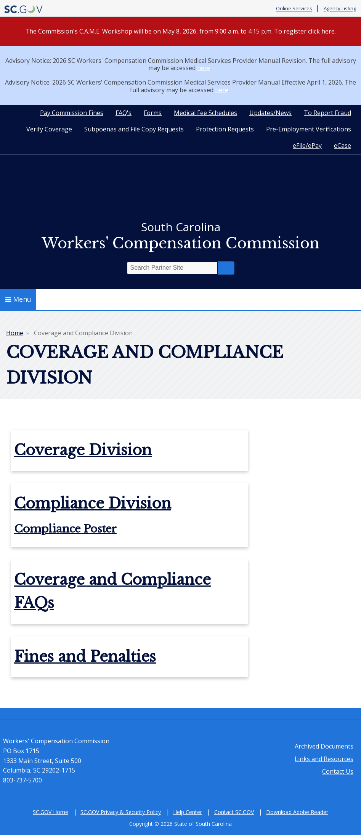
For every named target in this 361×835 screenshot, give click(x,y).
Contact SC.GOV (234, 812)
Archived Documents (324, 746)
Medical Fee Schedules (205, 113)
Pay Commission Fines (71, 113)
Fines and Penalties (85, 656)
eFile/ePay (307, 145)
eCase (342, 145)
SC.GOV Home (50, 812)
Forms (153, 113)
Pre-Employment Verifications (308, 129)
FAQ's (124, 113)
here (203, 68)
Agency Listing (340, 8)
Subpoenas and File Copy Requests (134, 129)
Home (14, 333)
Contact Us (337, 771)
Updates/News (270, 113)
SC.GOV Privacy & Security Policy (120, 812)
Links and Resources (324, 759)
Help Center (187, 812)
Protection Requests (225, 129)
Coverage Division (83, 450)
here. (328, 31)
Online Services (294, 8)
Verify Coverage (49, 129)
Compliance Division (92, 503)
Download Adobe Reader (297, 812)
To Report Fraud (327, 113)
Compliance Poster (65, 529)
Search (226, 268)
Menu (18, 299)
